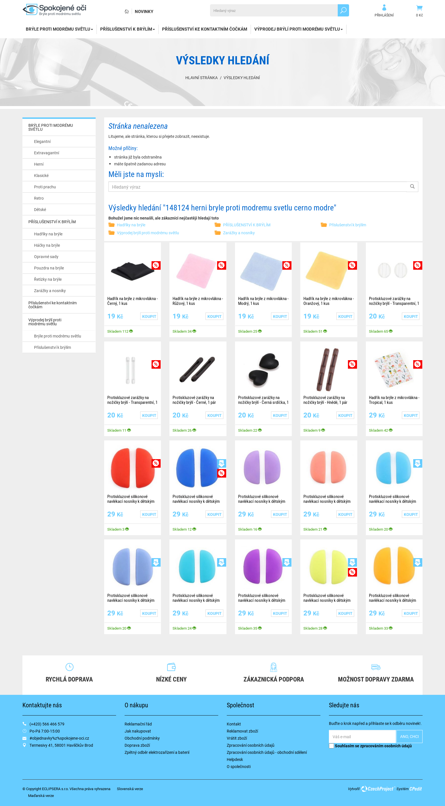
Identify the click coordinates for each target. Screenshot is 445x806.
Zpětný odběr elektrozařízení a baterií (157, 752)
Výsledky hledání (242, 77)
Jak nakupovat (138, 731)
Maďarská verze (41, 795)
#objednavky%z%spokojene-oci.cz (59, 738)
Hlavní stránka (201, 77)
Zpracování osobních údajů (250, 745)
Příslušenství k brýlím (52, 347)
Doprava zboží (137, 745)
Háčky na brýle (47, 245)
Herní (38, 164)
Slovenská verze (130, 788)
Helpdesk (235, 759)
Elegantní (42, 141)
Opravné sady (46, 256)
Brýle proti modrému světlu (57, 336)
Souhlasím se (370, 745)
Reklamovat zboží (242, 731)
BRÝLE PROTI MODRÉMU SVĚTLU (59, 29)
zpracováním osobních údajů (386, 745)
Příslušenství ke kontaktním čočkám (204, 29)
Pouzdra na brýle (49, 268)
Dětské (40, 209)
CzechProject (378, 788)
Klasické (41, 175)
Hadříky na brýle (48, 234)
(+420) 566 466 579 (47, 724)
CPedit (416, 788)
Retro (39, 198)
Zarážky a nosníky (50, 290)
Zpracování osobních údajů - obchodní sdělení (267, 752)
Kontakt (234, 724)
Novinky (144, 11)
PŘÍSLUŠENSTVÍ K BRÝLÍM (127, 29)
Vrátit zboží (237, 738)
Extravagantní (46, 152)
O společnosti (239, 766)
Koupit (149, 316)
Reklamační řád (138, 724)
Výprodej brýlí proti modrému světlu (298, 29)
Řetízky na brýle (48, 279)
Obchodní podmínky (142, 738)
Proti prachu (45, 186)
